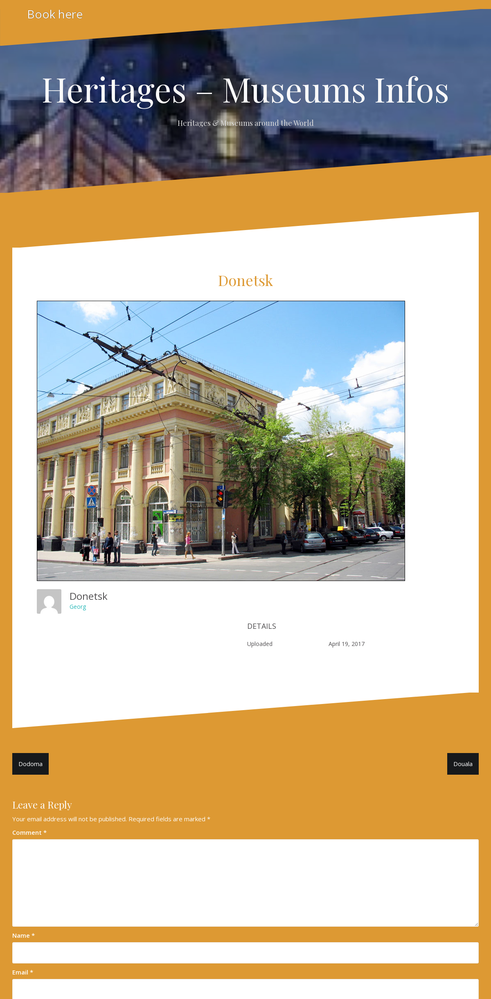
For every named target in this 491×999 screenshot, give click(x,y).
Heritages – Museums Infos (245, 88)
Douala (463, 764)
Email (22, 972)
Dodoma (30, 764)
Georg (78, 606)
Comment (29, 832)
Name (23, 935)
